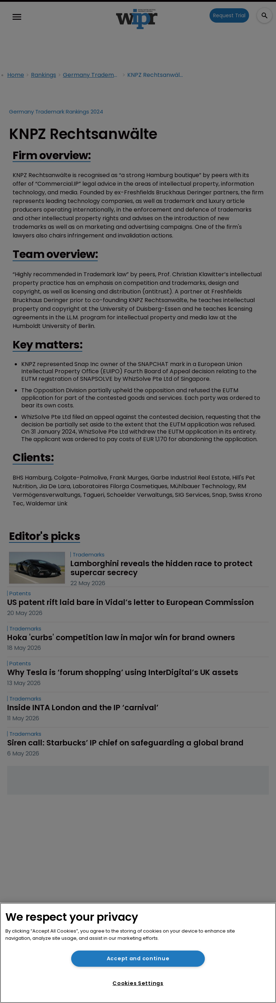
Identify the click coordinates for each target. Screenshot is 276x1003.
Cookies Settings (138, 983)
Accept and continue (138, 958)
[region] (138, 953)
